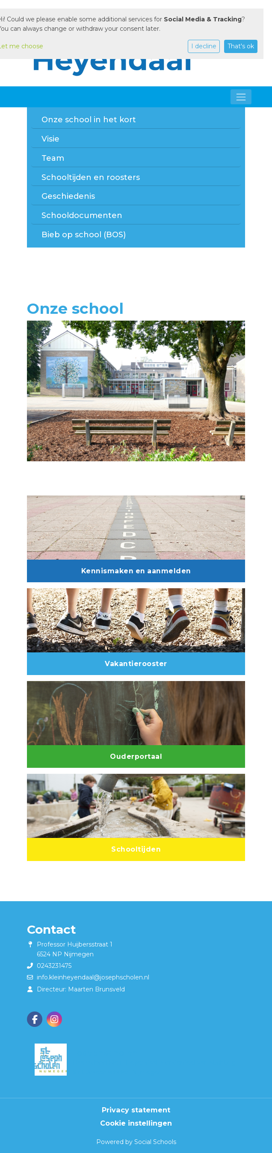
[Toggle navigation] (241, 96)
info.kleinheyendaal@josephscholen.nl (93, 977)
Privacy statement (136, 1109)
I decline (203, 46)
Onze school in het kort (88, 119)
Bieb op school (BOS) (83, 234)
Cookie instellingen (136, 1123)
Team (52, 158)
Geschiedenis (68, 196)
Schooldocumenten (81, 215)
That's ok (241, 46)
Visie (50, 139)
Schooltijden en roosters (90, 177)
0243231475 (54, 966)
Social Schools (155, 1142)
